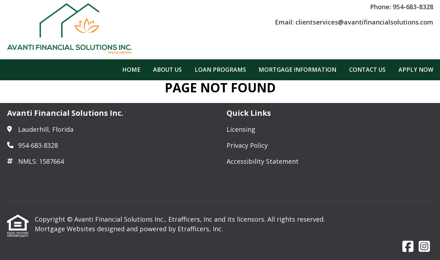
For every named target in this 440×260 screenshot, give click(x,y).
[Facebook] (408, 247)
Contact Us (367, 70)
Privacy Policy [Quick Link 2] (247, 145)
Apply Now (415, 70)
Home (131, 70)
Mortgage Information (297, 70)
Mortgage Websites (66, 228)
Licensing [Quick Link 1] (241, 129)
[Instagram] (424, 247)
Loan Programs (220, 70)
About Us (167, 70)
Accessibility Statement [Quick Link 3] (263, 161)
